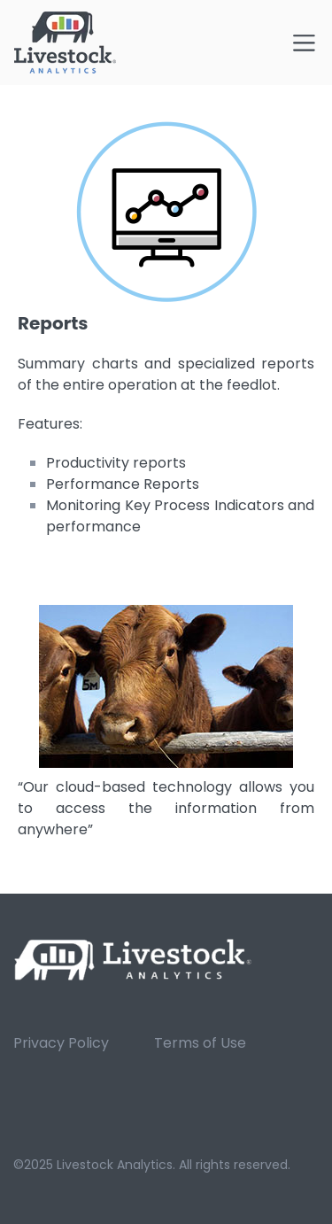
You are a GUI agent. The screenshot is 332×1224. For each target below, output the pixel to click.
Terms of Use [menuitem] (200, 1043)
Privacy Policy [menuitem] (61, 1043)
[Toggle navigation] (304, 43)
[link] (133, 959)
